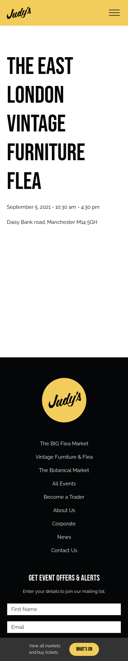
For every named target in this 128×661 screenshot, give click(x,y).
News (64, 537)
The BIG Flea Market (64, 444)
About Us (64, 510)
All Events (64, 484)
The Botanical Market (64, 470)
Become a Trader (64, 497)
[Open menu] (114, 13)
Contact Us (64, 550)
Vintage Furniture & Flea (64, 457)
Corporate (64, 524)
